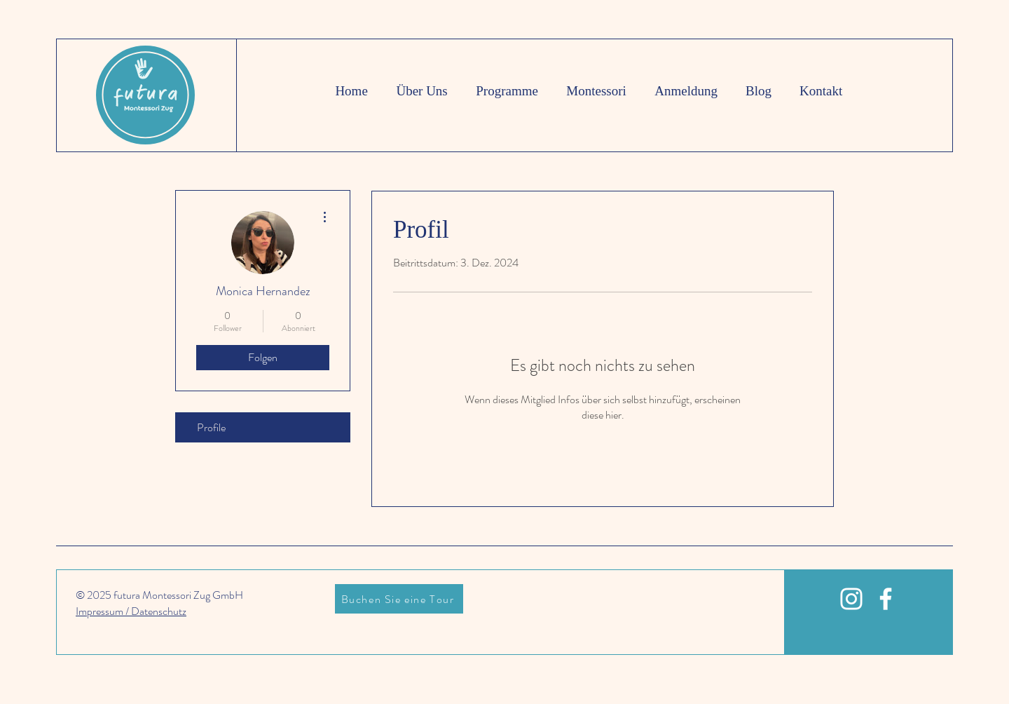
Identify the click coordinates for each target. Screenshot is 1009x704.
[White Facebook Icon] (885, 599)
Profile (211, 427)
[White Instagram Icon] (851, 599)
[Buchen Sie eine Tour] (399, 599)
